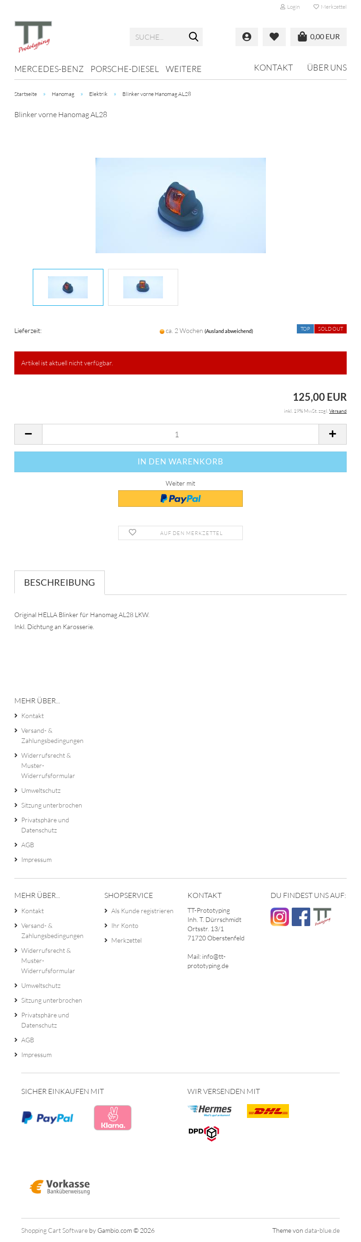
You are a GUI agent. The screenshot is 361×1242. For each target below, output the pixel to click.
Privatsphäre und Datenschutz (45, 825)
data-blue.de (322, 1230)
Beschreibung (59, 582)
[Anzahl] (180, 434)
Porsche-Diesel (124, 69)
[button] (28, 434)
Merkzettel (330, 6)
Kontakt (273, 67)
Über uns (327, 67)
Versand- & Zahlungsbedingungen (52, 735)
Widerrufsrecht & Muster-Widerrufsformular (48, 765)
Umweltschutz (40, 790)
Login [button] (290, 6)
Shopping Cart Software (54, 1230)
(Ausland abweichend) (229, 331)
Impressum (36, 859)
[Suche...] (194, 37)
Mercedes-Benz (49, 69)
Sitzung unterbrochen (51, 805)
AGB (27, 845)
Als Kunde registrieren (142, 911)
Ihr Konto (124, 925)
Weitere (184, 69)
